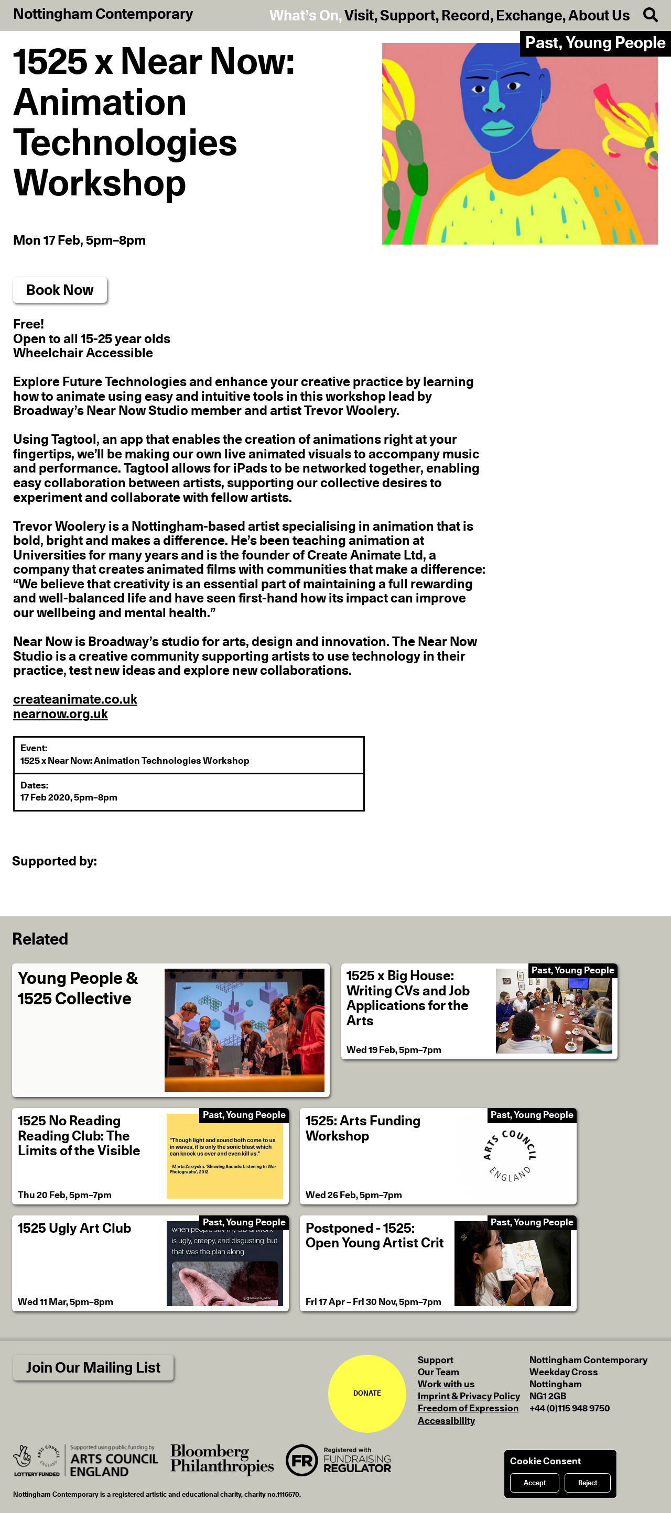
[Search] (644, 15)
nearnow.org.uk (60, 714)
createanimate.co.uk (75, 699)
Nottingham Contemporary (103, 14)
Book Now (60, 290)
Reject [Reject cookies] (587, 1483)
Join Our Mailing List (93, 1368)
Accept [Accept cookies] (535, 1483)
